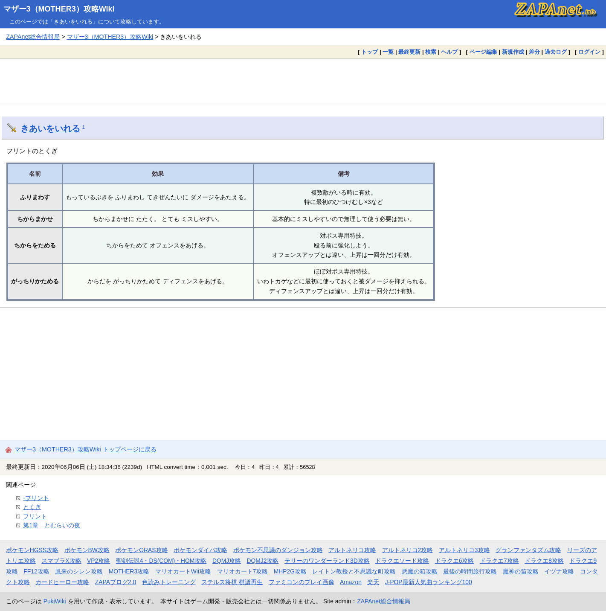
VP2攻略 (98, 560)
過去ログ (556, 52)
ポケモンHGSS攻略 (32, 550)
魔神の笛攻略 (521, 571)
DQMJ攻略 (226, 560)
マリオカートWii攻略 (183, 571)
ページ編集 (483, 52)
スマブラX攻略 (61, 560)
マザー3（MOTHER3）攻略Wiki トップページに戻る (85, 449)
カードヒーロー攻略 (62, 582)
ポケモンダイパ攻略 (200, 550)
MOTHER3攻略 (129, 571)
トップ (369, 52)
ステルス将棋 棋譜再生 (232, 582)
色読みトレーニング (169, 582)
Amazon (351, 582)
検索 (430, 52)
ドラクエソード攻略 (402, 560)
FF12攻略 (36, 571)
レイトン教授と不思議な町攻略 (354, 571)
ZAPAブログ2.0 (115, 582)
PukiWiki (54, 601)
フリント (35, 516)
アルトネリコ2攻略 (407, 550)
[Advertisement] (303, 81)
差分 (534, 52)
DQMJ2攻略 (263, 560)
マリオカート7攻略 (242, 571)
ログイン (589, 52)
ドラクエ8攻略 (544, 560)
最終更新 (409, 52)
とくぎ (32, 506)
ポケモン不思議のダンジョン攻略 (278, 550)
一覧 (388, 52)
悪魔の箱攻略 (420, 571)
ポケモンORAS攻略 (141, 550)
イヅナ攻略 (559, 571)
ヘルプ (449, 52)
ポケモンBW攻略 (87, 550)
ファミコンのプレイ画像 (301, 582)
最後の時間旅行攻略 (470, 571)
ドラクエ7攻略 (499, 560)
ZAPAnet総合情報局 (33, 36)
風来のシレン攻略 (79, 571)
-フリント (36, 498)
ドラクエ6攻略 (454, 560)
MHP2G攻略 (290, 571)
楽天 (373, 582)
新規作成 (513, 52)
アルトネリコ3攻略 (464, 550)
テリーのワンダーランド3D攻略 (327, 560)
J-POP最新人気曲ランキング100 (428, 582)
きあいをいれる (50, 128)
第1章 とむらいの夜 (51, 525)
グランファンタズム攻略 (528, 550)
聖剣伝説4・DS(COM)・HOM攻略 (161, 560)
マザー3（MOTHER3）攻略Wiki (59, 9)
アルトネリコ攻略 (352, 550)
